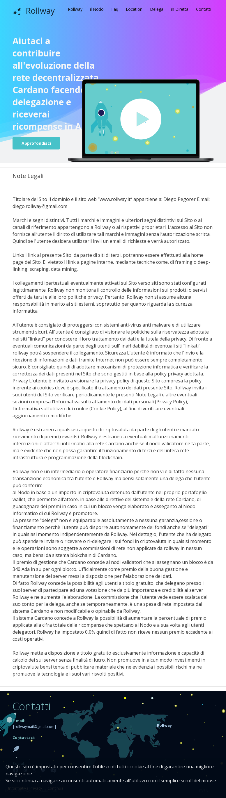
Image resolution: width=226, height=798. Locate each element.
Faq (114, 9)
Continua (55, 788)
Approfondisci (36, 143)
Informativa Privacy (25, 788)
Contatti (203, 9)
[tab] (182, 725)
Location (134, 9)
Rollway (75, 9)
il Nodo (97, 9)
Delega (156, 9)
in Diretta (179, 9)
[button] (164, 725)
